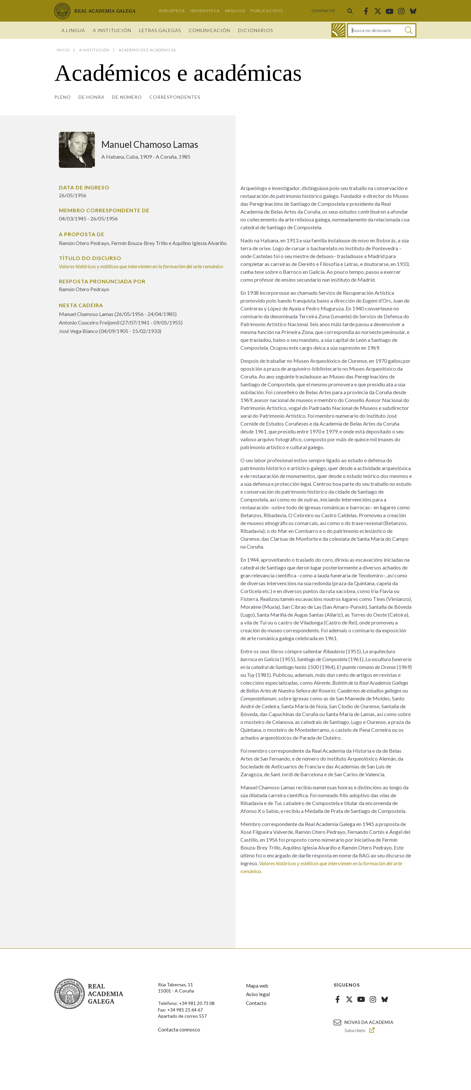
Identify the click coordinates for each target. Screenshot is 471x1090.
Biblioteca (172, 10)
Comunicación (209, 30)
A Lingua (73, 30)
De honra (91, 97)
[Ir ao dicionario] (338, 30)
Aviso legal (258, 994)
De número (127, 97)
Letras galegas (160, 30)
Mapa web (257, 986)
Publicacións (267, 10)
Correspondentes (175, 97)
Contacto (323, 10)
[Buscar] (408, 30)
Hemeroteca (205, 10)
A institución (112, 30)
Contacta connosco (179, 1029)
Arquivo (235, 10)
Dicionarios (255, 30)
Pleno (62, 97)
